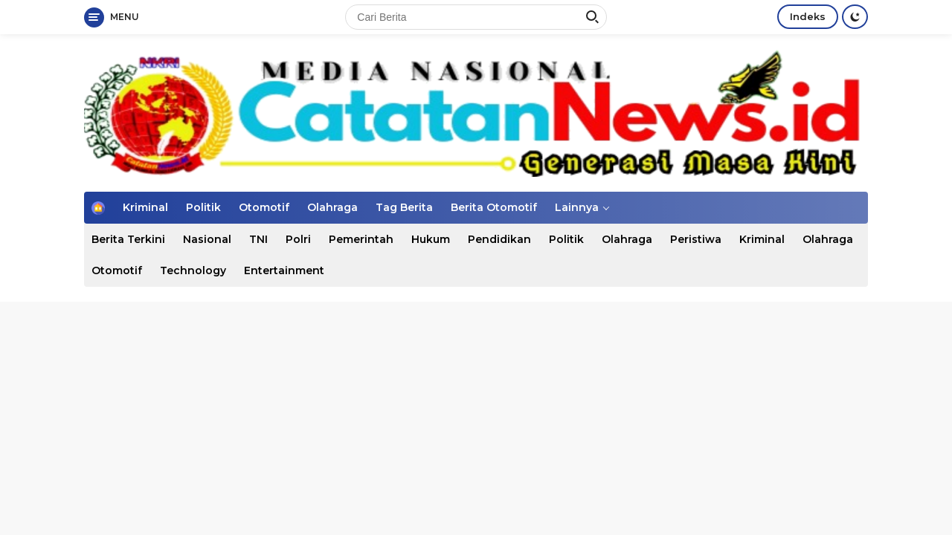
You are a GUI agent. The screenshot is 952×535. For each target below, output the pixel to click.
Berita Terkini (128, 239)
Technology (193, 270)
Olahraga (332, 207)
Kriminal (145, 207)
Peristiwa (695, 239)
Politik (203, 207)
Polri (298, 239)
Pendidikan (499, 239)
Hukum (430, 239)
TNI (258, 239)
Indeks (808, 16)
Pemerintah (361, 239)
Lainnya (577, 207)
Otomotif (264, 207)
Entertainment (284, 270)
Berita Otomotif (494, 207)
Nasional (207, 239)
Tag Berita (404, 207)
